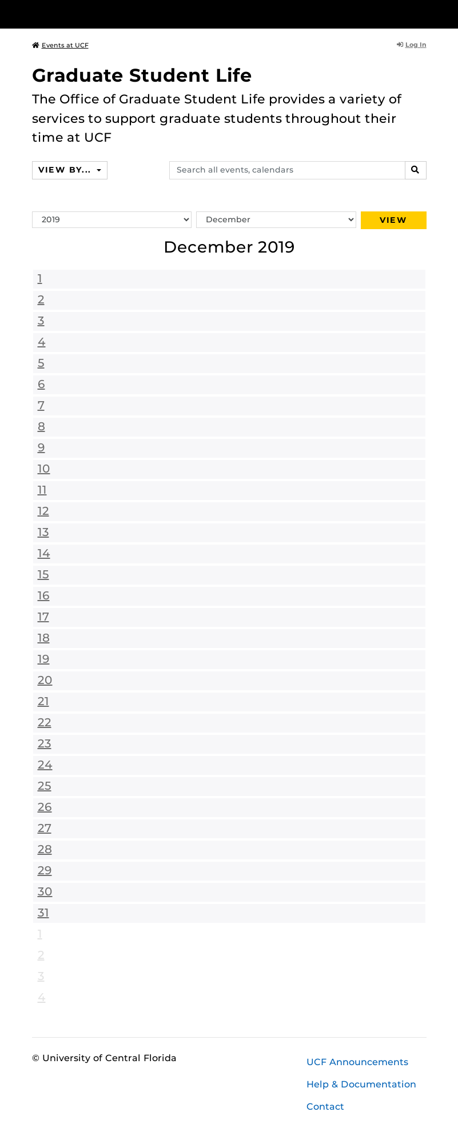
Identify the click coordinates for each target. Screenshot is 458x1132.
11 (42, 490)
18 (44, 638)
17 (43, 616)
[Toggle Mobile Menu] (423, 13)
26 (45, 807)
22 (44, 722)
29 (45, 870)
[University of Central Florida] (108, 14)
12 (43, 511)
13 (43, 532)
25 (44, 786)
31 (43, 912)
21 (43, 701)
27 (44, 828)
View (394, 220)
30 (45, 891)
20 (45, 680)
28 (45, 849)
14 (44, 553)
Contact (325, 1106)
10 (44, 468)
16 (44, 595)
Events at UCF (60, 45)
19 (44, 659)
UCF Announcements (357, 1062)
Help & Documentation (361, 1084)
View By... (66, 170)
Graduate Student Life (142, 75)
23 (44, 743)
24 (45, 764)
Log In (412, 45)
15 (43, 574)
